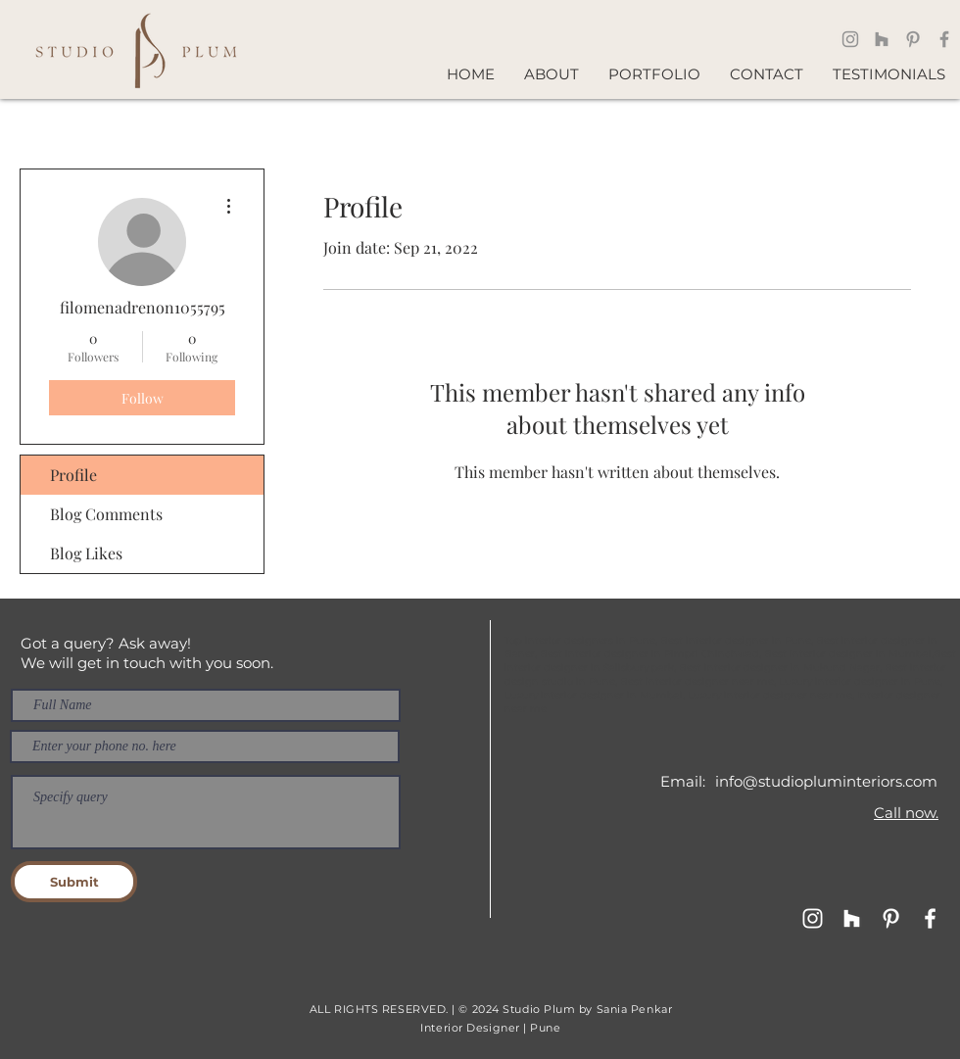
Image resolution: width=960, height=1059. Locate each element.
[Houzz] (881, 39)
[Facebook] (944, 39)
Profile (73, 474)
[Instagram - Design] (812, 918)
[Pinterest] (913, 39)
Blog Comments (106, 514)
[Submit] (74, 881)
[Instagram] (850, 39)
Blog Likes (86, 553)
